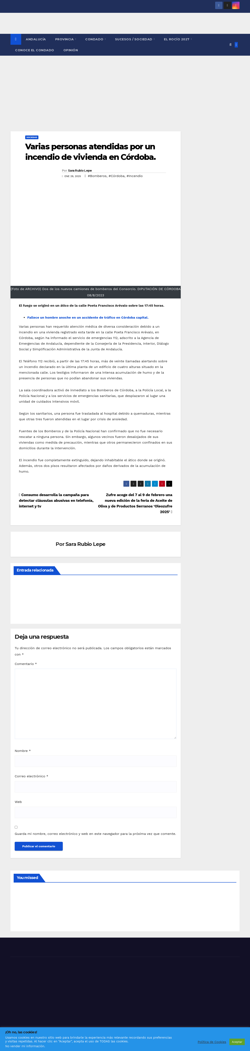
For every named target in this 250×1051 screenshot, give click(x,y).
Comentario (26, 664)
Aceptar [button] (237, 1041)
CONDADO (94, 39)
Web (18, 802)
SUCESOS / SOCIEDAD (134, 39)
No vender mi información (24, 1046)
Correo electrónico (31, 776)
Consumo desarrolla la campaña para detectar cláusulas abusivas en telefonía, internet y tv (56, 500)
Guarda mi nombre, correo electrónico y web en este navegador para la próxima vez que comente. (95, 834)
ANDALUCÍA (36, 39)
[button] (230, 45)
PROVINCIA (65, 39)
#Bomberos (97, 176)
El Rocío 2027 (177, 39)
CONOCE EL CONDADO (34, 50)
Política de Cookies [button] (212, 1042)
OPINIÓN (70, 50)
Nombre (23, 751)
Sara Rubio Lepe (80, 170)
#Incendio (135, 176)
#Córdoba (116, 176)
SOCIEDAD (31, 137)
